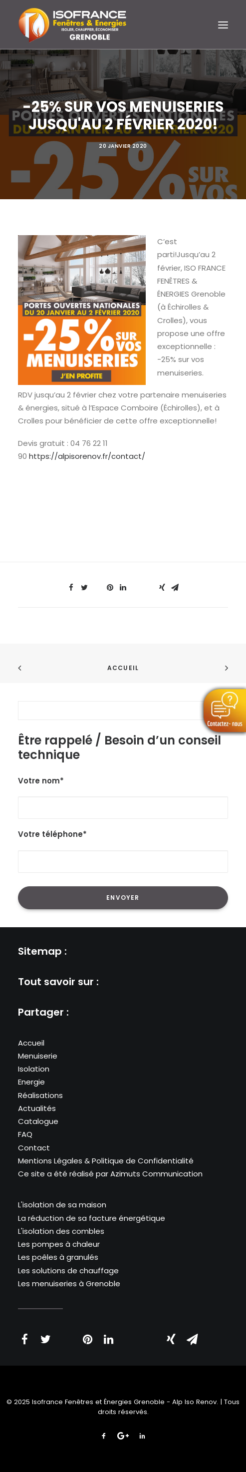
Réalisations (40, 1095)
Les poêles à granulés (58, 1257)
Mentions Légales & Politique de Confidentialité (106, 1160)
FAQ (25, 1134)
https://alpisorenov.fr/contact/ (87, 456)
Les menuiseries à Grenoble (69, 1283)
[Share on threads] (97, 585)
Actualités (37, 1108)
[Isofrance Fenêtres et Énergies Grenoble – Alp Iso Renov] (72, 24)
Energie (31, 1082)
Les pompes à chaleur (59, 1244)
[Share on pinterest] (110, 588)
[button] (223, 24)
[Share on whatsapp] (136, 585)
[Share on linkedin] (123, 588)
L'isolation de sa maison (62, 1204)
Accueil (123, 668)
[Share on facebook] (71, 588)
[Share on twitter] (84, 588)
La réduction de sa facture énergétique (91, 1218)
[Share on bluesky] (149, 585)
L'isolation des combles (61, 1231)
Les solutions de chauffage (68, 1270)
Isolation (33, 1069)
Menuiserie (37, 1056)
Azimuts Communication (156, 1173)
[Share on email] (175, 588)
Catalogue (38, 1121)
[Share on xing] (162, 588)
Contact (34, 1147)
